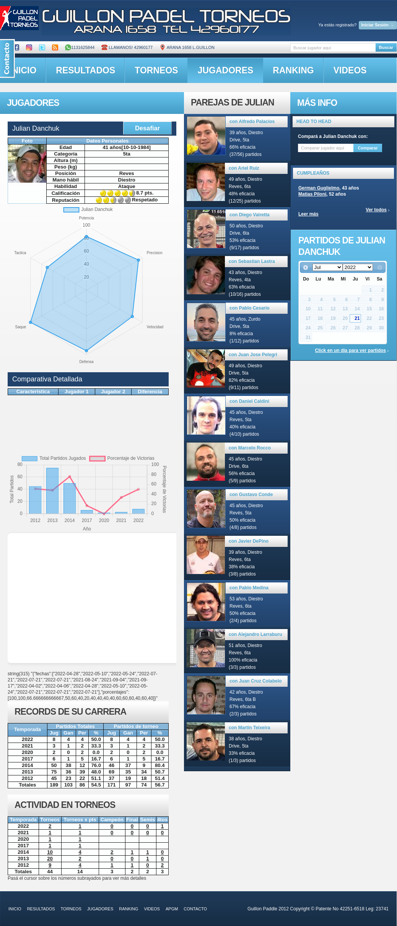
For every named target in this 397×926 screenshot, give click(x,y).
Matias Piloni (312, 194)
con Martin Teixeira (249, 727)
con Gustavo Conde (251, 494)
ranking (293, 70)
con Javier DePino (248, 541)
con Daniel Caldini (249, 401)
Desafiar (147, 128)
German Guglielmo (318, 188)
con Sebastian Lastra (252, 261)
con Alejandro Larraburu (255, 634)
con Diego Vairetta (249, 214)
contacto (195, 909)
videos (350, 70)
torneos (156, 70)
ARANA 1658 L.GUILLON (187, 47)
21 (357, 318)
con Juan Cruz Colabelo (255, 681)
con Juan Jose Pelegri (253, 354)
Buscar (386, 47)
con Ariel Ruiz (244, 168)
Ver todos (376, 209)
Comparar (368, 148)
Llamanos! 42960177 (127, 47)
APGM (172, 909)
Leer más (308, 214)
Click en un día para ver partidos (350, 350)
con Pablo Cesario (249, 308)
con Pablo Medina (248, 587)
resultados (85, 70)
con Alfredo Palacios (252, 121)
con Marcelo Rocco (250, 448)
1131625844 (79, 47)
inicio (14, 909)
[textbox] (333, 47)
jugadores (226, 70)
